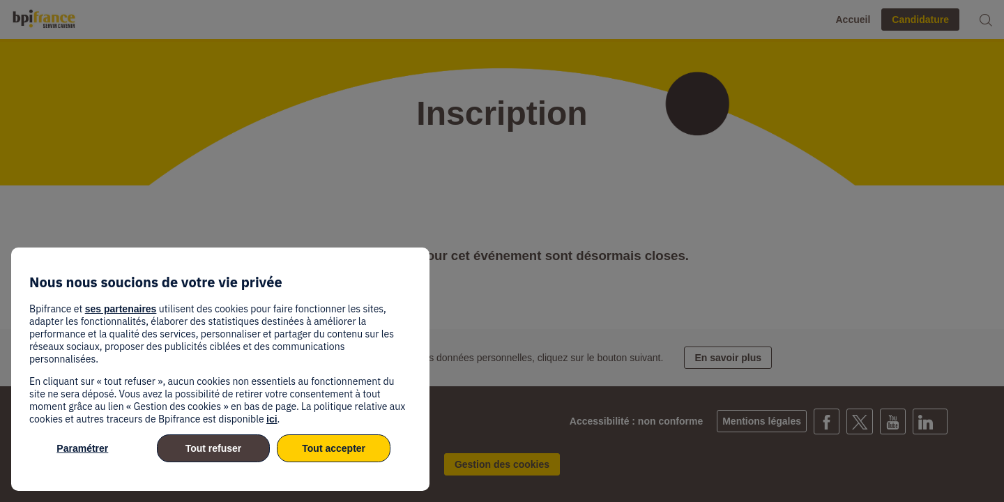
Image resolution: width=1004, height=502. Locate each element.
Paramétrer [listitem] (82, 448)
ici (271, 419)
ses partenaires (121, 308)
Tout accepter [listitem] (333, 448)
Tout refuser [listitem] (213, 448)
